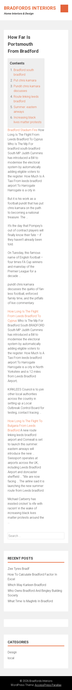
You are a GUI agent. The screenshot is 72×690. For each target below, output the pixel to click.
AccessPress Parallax (48, 685)
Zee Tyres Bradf (18, 569)
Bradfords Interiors (30, 8)
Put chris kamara (25, 80)
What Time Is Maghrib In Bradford (30, 601)
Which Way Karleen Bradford (27, 585)
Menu (64, 8)
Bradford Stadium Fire (22, 130)
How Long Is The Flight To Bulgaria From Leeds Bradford (25, 425)
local (11, 658)
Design (12, 652)
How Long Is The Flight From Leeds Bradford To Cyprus (24, 316)
